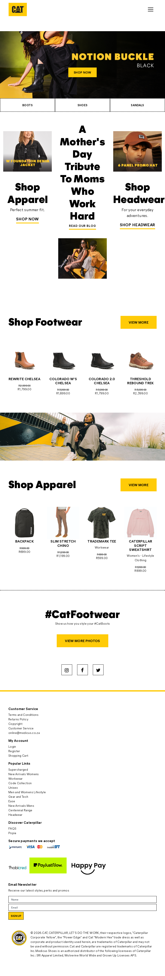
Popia (12, 833)
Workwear (15, 778)
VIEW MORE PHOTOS (82, 640)
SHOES (83, 105)
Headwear (15, 815)
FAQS (12, 828)
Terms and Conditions (23, 715)
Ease (11, 801)
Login (12, 746)
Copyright (15, 724)
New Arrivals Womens (23, 774)
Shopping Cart (18, 755)
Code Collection (20, 783)
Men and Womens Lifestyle (27, 792)
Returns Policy (18, 719)
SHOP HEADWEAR (137, 224)
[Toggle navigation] (150, 9)
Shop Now (27, 218)
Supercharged (18, 769)
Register (14, 751)
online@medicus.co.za (24, 733)
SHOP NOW (82, 72)
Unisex (13, 787)
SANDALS (137, 105)
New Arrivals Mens (21, 806)
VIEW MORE (138, 322)
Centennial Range (20, 810)
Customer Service (21, 728)
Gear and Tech (18, 797)
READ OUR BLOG (82, 226)
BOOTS (27, 105)
